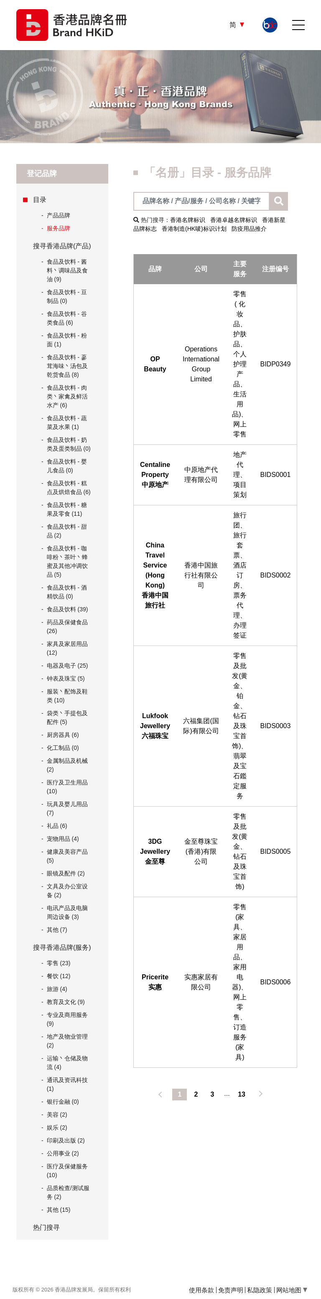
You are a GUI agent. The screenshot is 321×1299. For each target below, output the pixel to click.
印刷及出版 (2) (66, 1140)
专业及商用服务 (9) (67, 1019)
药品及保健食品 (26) (67, 626)
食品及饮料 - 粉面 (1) (67, 340)
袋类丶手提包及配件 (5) (67, 717)
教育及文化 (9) (66, 1002)
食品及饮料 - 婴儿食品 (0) (67, 466)
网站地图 (291, 1290)
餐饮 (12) (59, 976)
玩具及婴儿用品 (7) (67, 808)
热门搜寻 (46, 1227)
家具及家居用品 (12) (67, 648)
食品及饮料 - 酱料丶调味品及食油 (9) (67, 270)
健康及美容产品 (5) (67, 856)
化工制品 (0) (63, 747)
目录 (39, 199)
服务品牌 (55, 228)
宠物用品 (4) (63, 838)
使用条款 (201, 1290)
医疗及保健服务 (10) (67, 1170)
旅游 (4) (57, 989)
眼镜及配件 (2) (66, 873)
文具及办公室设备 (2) (67, 890)
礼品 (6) (57, 825)
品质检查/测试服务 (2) (68, 1192)
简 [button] (233, 24)
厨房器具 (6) (63, 734)
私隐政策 (259, 1290)
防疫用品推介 (249, 228)
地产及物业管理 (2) (67, 1041)
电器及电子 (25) (67, 665)
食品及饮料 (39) (67, 609)
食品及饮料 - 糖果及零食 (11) (67, 509)
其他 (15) (59, 1209)
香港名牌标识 (187, 220)
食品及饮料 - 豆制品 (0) (67, 296)
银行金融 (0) (63, 1101)
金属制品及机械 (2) (67, 765)
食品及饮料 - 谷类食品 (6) (67, 318)
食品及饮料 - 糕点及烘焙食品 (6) (69, 487)
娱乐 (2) (57, 1127)
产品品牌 (55, 215)
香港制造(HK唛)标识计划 (194, 228)
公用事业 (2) (63, 1153)
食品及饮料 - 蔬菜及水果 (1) (67, 422)
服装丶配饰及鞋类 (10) (67, 696)
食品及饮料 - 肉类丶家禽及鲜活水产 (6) (67, 396)
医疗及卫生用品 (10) (67, 787)
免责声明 (230, 1290)
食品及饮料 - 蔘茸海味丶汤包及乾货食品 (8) (67, 366)
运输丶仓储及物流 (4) (67, 1062)
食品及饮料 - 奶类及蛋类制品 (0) (69, 444)
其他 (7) (57, 929)
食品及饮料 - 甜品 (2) (67, 531)
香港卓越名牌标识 (233, 220)
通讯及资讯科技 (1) (67, 1084)
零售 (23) (59, 963)
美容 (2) (57, 1114)
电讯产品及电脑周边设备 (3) (67, 912)
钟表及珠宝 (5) (66, 678)
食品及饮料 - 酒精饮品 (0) (67, 592)
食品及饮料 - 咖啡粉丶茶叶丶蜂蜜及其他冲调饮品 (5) (67, 561)
